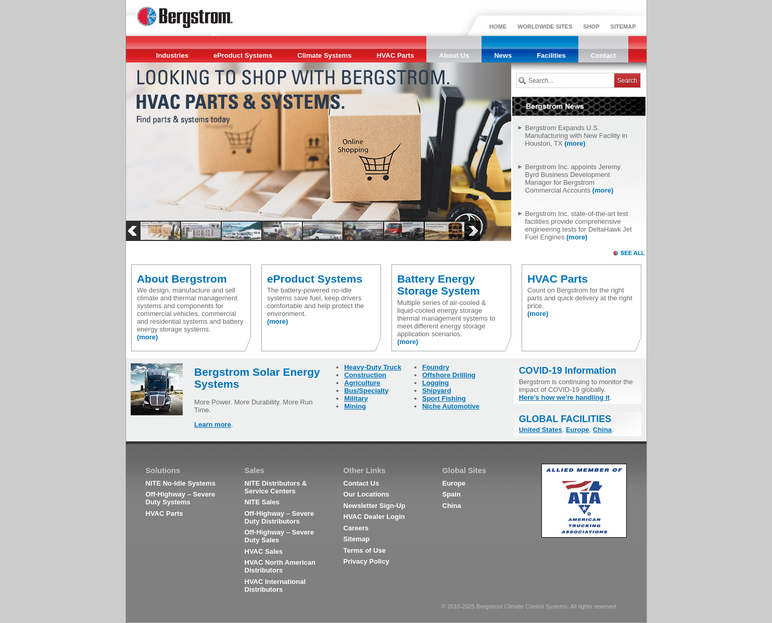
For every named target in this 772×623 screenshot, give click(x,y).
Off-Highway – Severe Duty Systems (181, 498)
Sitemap (357, 539)
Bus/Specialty (366, 391)
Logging (435, 383)
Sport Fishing (444, 398)
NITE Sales (262, 502)
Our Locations (366, 494)
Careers (356, 528)
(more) (574, 143)
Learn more (212, 424)
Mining (355, 406)
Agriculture (362, 383)
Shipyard (436, 391)
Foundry (435, 367)
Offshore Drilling (449, 375)
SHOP (591, 26)
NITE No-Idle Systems (181, 483)
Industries (172, 55)
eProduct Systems (242, 55)
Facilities (551, 55)
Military (356, 398)
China (602, 430)
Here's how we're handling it (564, 397)
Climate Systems (324, 55)
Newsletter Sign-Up (375, 506)
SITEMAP (623, 26)
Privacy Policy (366, 561)
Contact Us (361, 483)
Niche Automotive (450, 406)
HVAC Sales (264, 551)
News (503, 55)
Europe (577, 430)
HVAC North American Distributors (280, 566)
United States (540, 430)
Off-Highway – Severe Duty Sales (279, 536)
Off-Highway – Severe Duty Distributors (279, 517)
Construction (365, 375)
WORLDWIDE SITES (544, 26)
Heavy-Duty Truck (372, 367)
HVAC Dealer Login (374, 516)
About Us (454, 55)
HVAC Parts (395, 55)
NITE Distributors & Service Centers (276, 487)
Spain (451, 494)
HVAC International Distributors (275, 585)
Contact (603, 55)
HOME (498, 26)
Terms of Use (365, 550)
